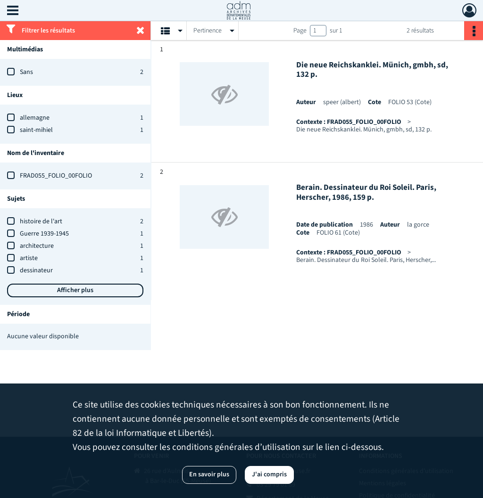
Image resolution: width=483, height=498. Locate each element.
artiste (29, 258)
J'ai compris (269, 474)
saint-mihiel (36, 130)
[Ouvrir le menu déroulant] (12, 11)
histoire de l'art (41, 221)
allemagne (35, 117)
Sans (26, 72)
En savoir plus (209, 474)
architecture (37, 246)
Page (300, 30)
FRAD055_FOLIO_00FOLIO (56, 175)
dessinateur (36, 270)
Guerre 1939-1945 (44, 233)
